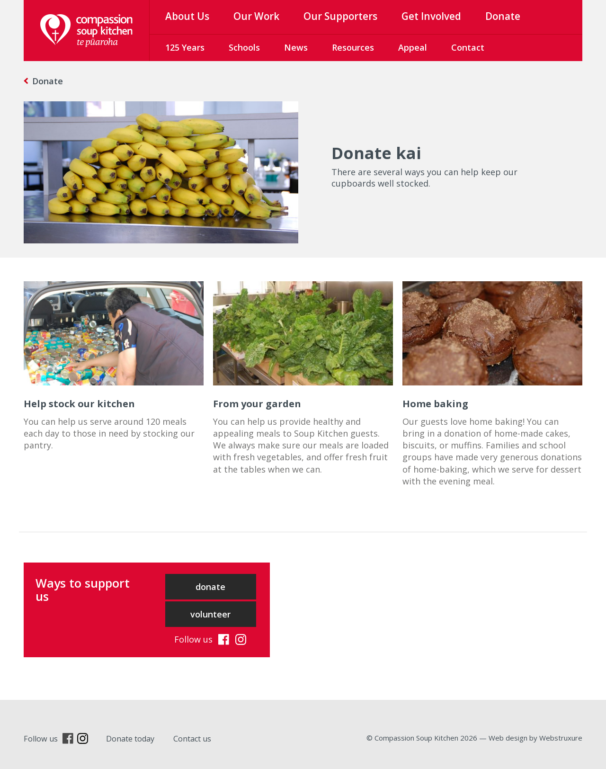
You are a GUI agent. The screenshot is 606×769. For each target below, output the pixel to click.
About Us (187, 16)
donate (210, 586)
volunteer (210, 614)
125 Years (185, 47)
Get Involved (431, 16)
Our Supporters (340, 16)
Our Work (256, 16)
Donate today (130, 738)
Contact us (192, 738)
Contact (467, 47)
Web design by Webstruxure (535, 737)
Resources (353, 47)
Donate (502, 16)
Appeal (412, 47)
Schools (244, 47)
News (296, 47)
